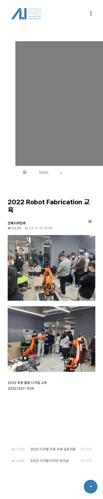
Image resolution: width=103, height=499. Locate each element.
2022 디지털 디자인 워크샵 (49, 461)
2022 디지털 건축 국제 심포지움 (53, 449)
